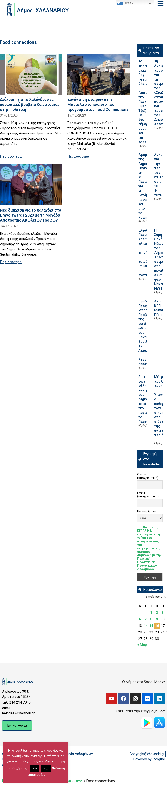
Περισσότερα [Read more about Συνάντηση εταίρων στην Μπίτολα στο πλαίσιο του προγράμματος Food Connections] (78, 156)
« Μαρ (142, 645)
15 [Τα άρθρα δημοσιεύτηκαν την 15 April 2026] (151, 626)
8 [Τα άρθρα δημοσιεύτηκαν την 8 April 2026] (151, 619)
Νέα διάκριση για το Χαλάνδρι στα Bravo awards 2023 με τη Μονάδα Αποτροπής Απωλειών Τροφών (30, 215)
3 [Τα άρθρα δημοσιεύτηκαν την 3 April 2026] (163, 613)
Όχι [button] (46, 768)
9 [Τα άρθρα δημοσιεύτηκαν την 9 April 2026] (157, 619)
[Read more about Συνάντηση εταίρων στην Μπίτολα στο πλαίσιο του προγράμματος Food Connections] (98, 74)
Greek (125, 3)
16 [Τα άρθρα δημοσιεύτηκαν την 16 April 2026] (157, 626)
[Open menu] (160, 3)
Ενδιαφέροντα (147, 511)
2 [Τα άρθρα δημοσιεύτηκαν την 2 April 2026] (157, 613)
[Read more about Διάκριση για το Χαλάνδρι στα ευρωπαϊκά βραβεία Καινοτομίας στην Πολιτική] (31, 74)
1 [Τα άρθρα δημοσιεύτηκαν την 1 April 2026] (151, 613)
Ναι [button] (34, 768)
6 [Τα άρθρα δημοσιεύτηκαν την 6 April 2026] (140, 619)
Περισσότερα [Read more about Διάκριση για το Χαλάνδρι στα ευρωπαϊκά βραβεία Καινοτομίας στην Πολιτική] (11, 156)
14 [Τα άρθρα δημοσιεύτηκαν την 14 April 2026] (146, 626)
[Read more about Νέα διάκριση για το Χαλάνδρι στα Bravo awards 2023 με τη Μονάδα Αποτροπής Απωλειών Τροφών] (31, 184)
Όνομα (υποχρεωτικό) (148, 476)
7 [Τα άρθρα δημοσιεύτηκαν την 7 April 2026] (146, 619)
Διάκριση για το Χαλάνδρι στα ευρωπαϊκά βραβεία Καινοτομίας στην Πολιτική (30, 104)
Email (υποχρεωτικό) (148, 494)
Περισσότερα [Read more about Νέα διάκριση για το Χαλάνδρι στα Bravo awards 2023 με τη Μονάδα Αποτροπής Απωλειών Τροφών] (11, 262)
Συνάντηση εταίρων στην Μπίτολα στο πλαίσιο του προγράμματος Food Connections (98, 104)
